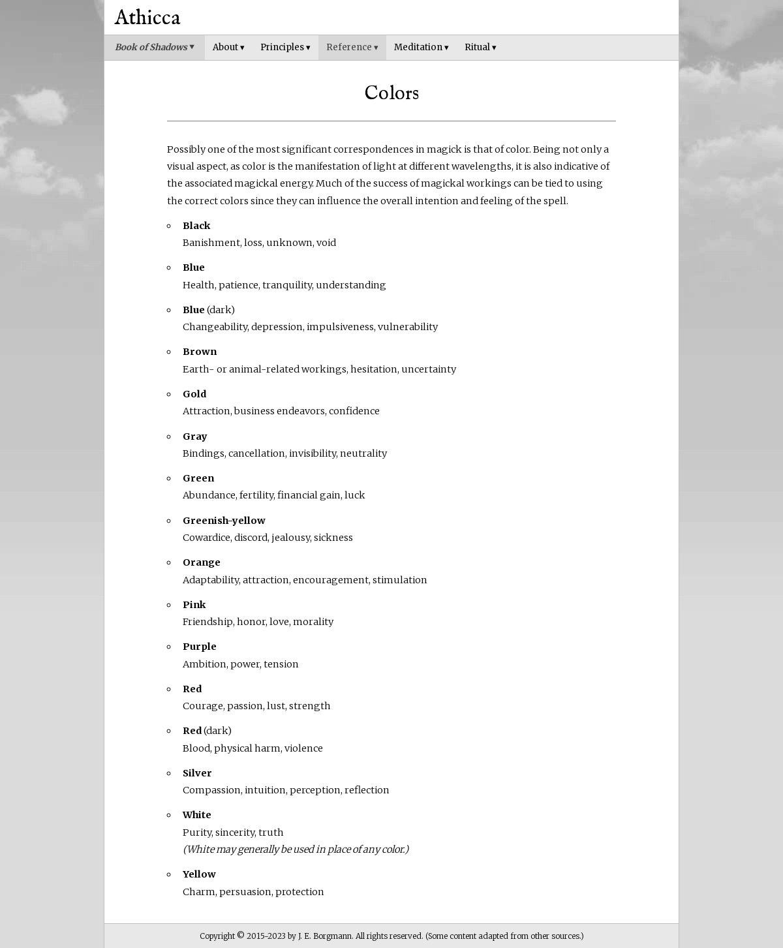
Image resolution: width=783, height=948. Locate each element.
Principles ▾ (285, 47)
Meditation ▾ (421, 47)
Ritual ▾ (481, 47)
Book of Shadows (154, 47)
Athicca (148, 18)
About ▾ (229, 47)
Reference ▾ (352, 47)
